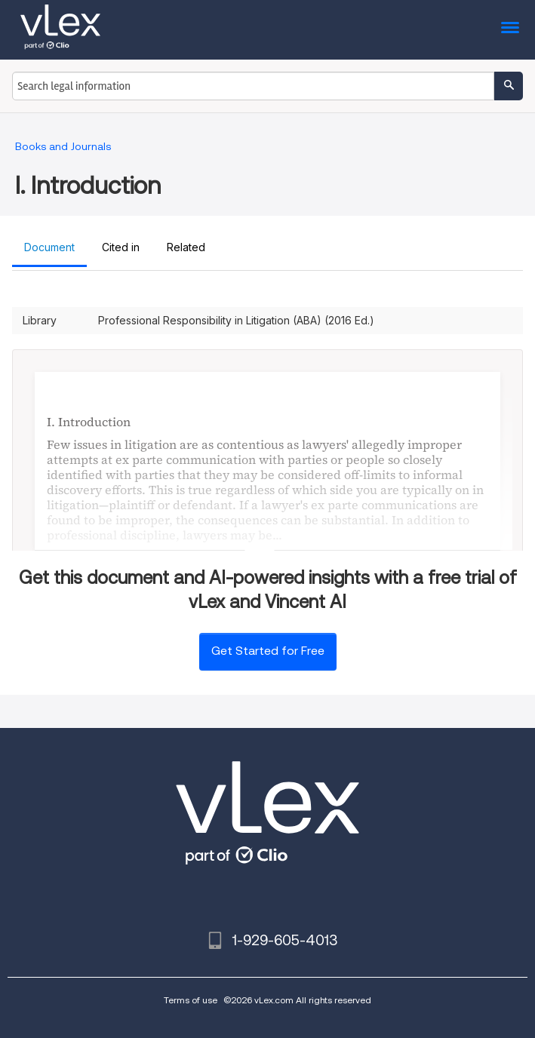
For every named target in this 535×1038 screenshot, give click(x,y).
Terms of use (190, 1000)
